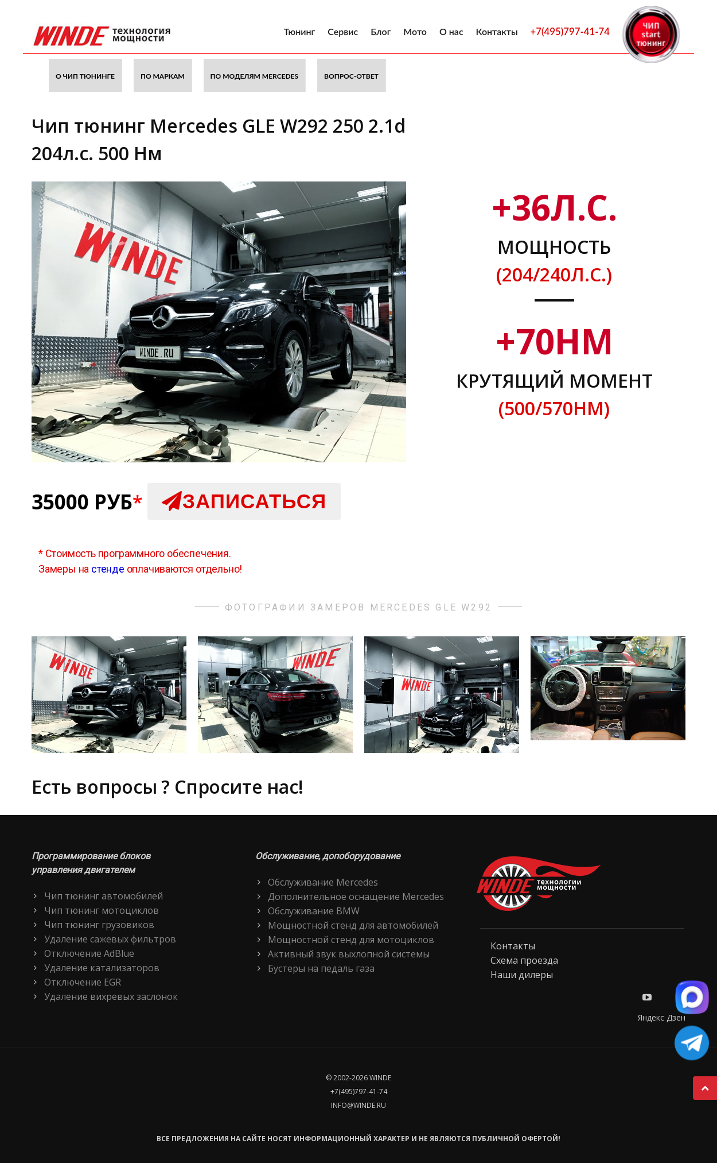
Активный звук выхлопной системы (349, 954)
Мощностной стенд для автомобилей (353, 925)
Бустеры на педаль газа (321, 968)
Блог (381, 31)
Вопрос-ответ (351, 76)
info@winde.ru (358, 1105)
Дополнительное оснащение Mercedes (356, 896)
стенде (107, 569)
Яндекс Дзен (661, 1017)
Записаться (244, 501)
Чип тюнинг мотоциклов (101, 910)
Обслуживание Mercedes (323, 882)
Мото (415, 31)
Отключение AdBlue (89, 953)
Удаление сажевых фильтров (110, 939)
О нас (451, 31)
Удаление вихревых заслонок (111, 996)
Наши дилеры (521, 974)
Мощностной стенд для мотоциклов (351, 939)
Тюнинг (299, 31)
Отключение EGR (82, 982)
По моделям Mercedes (255, 76)
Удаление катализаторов (101, 967)
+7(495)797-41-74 (570, 31)
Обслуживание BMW (314, 911)
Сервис (343, 31)
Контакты (497, 31)
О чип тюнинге (85, 76)
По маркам (163, 76)
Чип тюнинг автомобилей (103, 896)
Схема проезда (524, 960)
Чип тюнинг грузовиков (99, 924)
